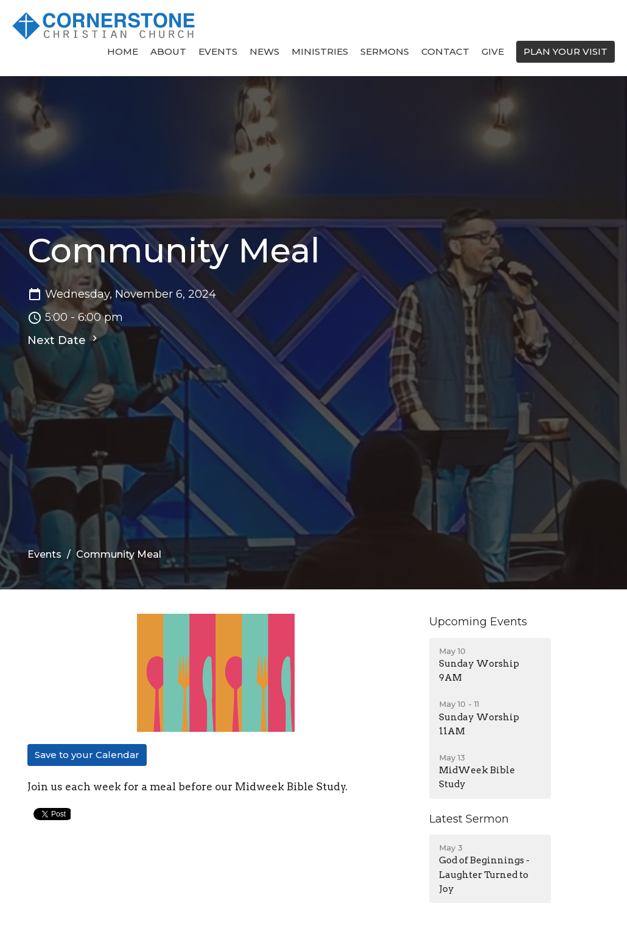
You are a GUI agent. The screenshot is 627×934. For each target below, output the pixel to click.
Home (122, 51)
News (264, 51)
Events (217, 51)
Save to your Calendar (87, 754)
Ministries (320, 51)
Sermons (384, 51)
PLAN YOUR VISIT (566, 51)
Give (493, 51)
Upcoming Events (478, 621)
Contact (445, 51)
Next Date (63, 339)
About (168, 51)
